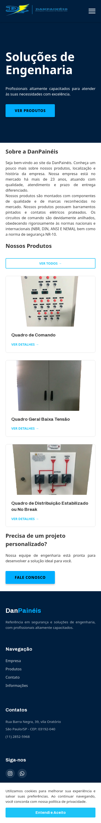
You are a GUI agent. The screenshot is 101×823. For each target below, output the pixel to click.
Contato (13, 677)
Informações (17, 685)
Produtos (14, 669)
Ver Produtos (30, 110)
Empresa (13, 660)
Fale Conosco (30, 577)
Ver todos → (50, 263)
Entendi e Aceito (51, 814)
